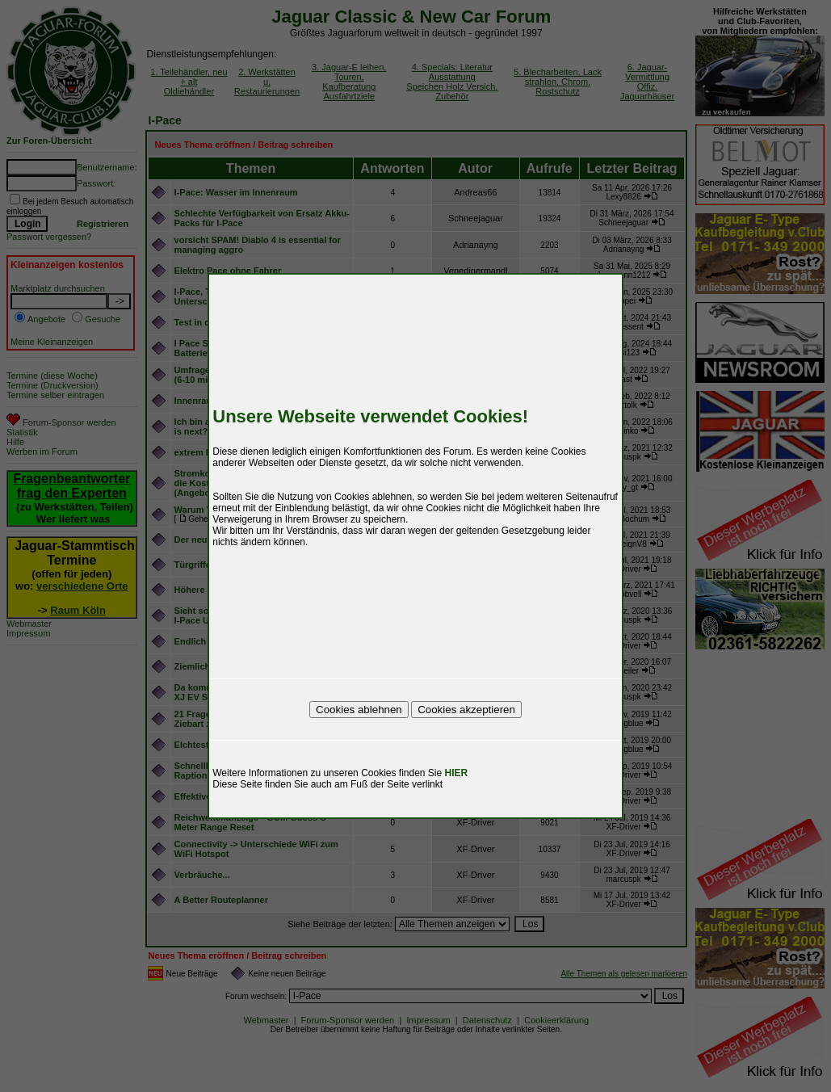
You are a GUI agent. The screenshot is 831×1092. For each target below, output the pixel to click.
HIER (456, 773)
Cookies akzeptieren (466, 710)
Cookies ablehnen (359, 710)
